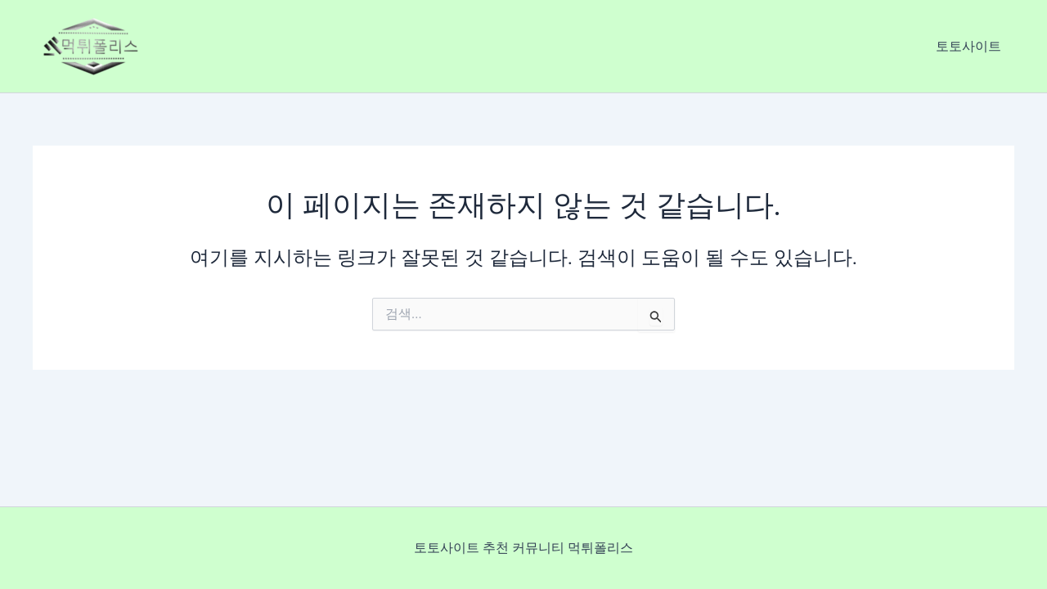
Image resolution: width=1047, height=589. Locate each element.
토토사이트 (968, 46)
